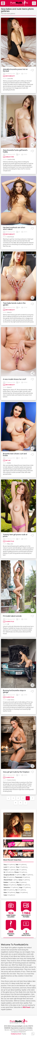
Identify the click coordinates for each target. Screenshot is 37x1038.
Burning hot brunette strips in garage (14, 691)
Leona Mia (10, 78)
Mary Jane (10, 544)
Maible (9, 463)
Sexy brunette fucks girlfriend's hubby (15, 151)
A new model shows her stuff (14, 379)
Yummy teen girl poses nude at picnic (15, 535)
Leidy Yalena (10, 699)
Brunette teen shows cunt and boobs (15, 454)
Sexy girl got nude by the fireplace (16, 772)
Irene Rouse (10, 236)
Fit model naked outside (12, 616)
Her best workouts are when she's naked (14, 228)
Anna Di (9, 312)
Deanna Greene (11, 780)
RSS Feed (26, 1007)
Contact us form (16, 1034)
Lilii (8, 624)
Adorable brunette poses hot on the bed (15, 70)
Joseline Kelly (11, 159)
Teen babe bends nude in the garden (14, 304)
